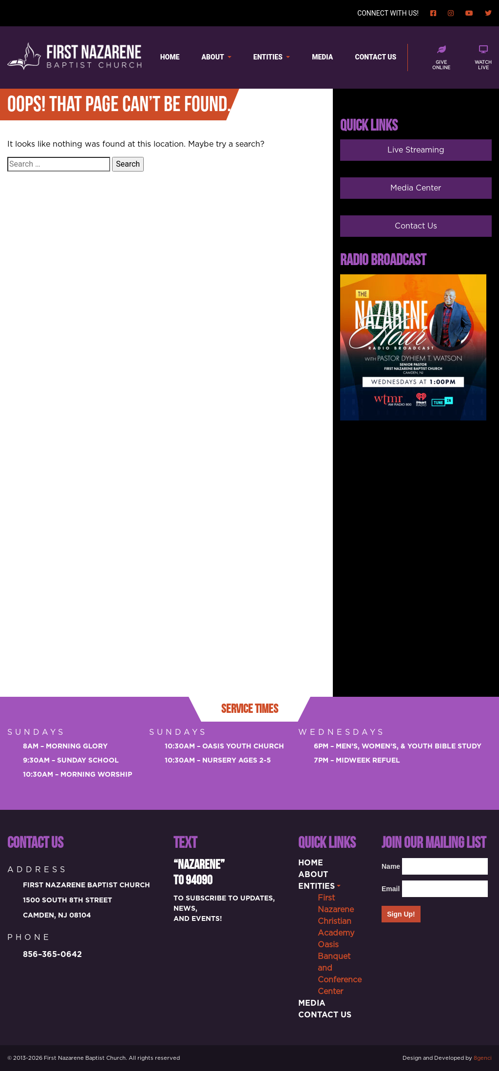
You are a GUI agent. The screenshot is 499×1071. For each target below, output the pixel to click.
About (214, 57)
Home (170, 57)
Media (322, 57)
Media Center (415, 188)
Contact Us (376, 57)
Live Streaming (415, 150)
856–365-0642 (52, 954)
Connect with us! (388, 13)
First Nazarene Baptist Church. (85, 1058)
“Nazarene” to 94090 (199, 872)
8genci (483, 1058)
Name (389, 866)
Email (389, 889)
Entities (268, 57)
